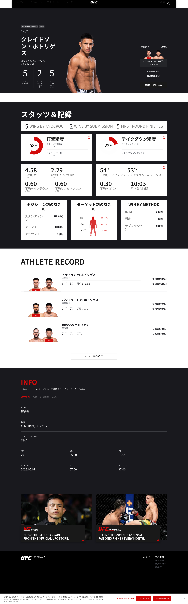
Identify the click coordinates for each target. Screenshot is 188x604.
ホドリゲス (88, 275)
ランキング (33, 9)
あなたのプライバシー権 (125, 598)
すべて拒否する (143, 598)
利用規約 (159, 560)
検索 (162, 9)
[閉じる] (184, 598)
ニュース (60, 9)
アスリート (47, 9)
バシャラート (70, 300)
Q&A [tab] (54, 396)
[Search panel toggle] (168, 9)
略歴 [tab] (35, 396)
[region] (94, 598)
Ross (66, 325)
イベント (20, 9)
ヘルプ (146, 557)
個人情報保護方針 (160, 565)
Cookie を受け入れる (162, 598)
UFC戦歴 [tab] (44, 396)
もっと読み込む (94, 356)
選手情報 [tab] (25, 396)
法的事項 (159, 557)
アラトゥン (69, 275)
